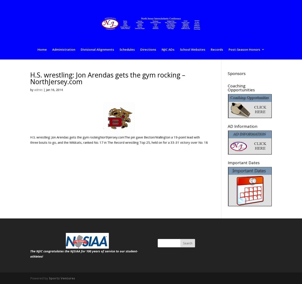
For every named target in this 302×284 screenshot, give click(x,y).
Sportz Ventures (62, 278)
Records (217, 50)
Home (42, 50)
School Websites (192, 50)
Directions (148, 50)
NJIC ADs (168, 50)
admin (38, 90)
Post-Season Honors (244, 50)
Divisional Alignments (97, 50)
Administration (63, 50)
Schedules (127, 50)
